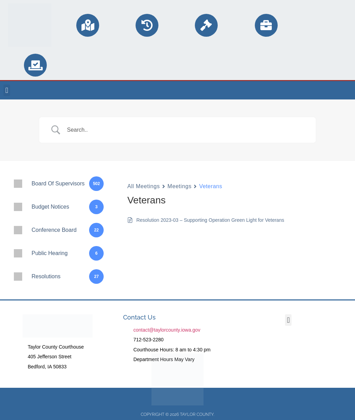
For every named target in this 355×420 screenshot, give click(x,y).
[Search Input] (186, 130)
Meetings (179, 186)
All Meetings (143, 186)
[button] (6, 90)
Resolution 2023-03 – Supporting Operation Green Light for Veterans (210, 220)
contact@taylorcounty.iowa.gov (166, 330)
